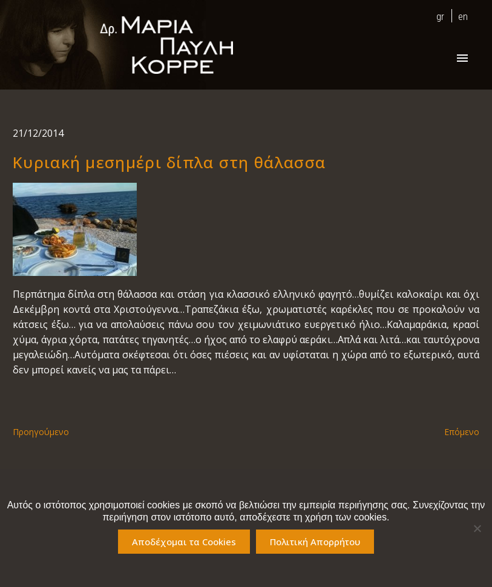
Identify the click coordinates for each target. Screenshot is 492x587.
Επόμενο (461, 432)
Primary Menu (462, 58)
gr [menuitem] (440, 16)
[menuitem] (437, 15)
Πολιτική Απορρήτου (315, 542)
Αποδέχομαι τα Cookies (184, 542)
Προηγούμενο (41, 432)
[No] (477, 528)
